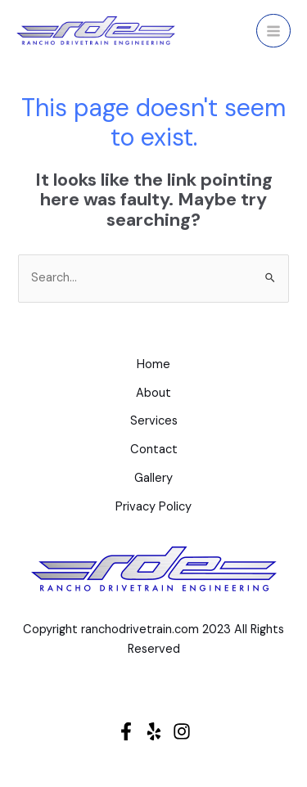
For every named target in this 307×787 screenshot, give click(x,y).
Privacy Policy (153, 507)
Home (153, 364)
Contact (154, 449)
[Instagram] (182, 731)
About (153, 393)
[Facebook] (126, 731)
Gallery (153, 478)
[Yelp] (154, 731)
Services (154, 421)
